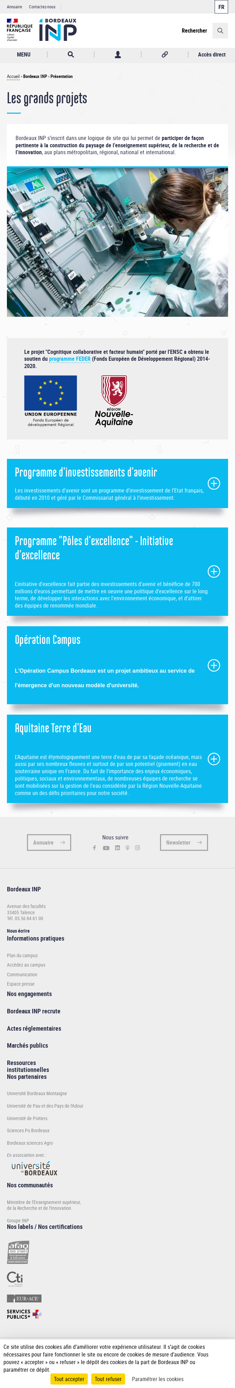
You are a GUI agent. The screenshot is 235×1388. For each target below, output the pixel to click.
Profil (117, 54)
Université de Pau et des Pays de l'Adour (45, 1105)
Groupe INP (18, 1220)
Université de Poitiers (27, 1118)
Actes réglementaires (34, 1028)
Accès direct (212, 54)
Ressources (21, 1062)
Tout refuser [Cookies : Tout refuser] (108, 1379)
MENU (23, 54)
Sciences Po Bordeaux (28, 1130)
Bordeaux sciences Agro (30, 1143)
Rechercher (194, 30)
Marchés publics (27, 1045)
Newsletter (178, 842)
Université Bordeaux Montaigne (37, 1093)
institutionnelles (28, 1069)
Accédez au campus (26, 965)
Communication (22, 974)
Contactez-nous (42, 6)
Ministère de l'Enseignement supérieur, (44, 1202)
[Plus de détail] (224, 1354)
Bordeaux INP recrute (33, 1011)
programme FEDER (70, 359)
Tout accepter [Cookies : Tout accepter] (69, 1379)
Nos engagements (29, 993)
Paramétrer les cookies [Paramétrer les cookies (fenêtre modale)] (158, 1379)
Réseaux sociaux (164, 54)
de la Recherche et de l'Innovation (39, 1208)
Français (221, 7)
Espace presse (21, 984)
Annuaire (14, 6)
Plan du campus (22, 955)
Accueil (13, 76)
